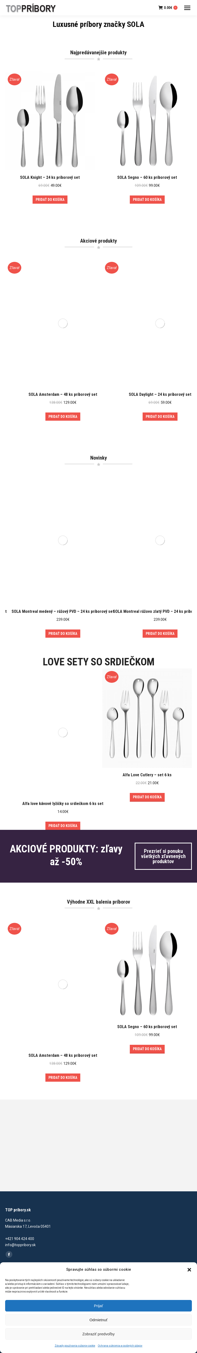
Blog (8, 1203)
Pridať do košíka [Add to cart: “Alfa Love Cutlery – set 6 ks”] (147, 750)
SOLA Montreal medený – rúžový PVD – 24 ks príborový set (63, 585)
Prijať (98, 1306)
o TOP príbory (16, 1169)
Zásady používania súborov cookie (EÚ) (36, 1226)
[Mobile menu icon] (187, 7)
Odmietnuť (99, 1320)
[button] (189, 1269)
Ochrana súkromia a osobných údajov (120, 1345)
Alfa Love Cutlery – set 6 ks (147, 728)
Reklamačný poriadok (22, 1251)
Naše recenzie (16, 1192)
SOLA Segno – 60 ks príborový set (147, 177)
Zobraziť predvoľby (98, 1334)
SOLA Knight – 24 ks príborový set (50, 177)
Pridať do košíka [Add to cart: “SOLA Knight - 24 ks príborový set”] (50, 200)
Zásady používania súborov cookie (75, 1345)
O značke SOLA (17, 1181)
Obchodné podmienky (23, 1239)
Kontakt (11, 1214)
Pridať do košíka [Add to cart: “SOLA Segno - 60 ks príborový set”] (147, 200)
